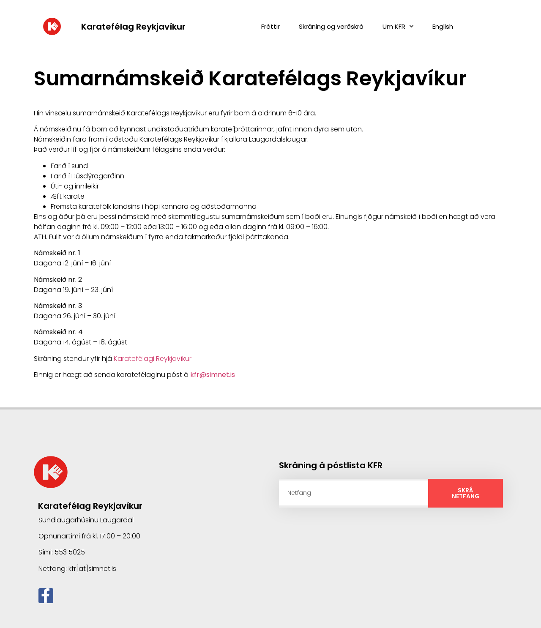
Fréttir (270, 26)
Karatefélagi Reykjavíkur (152, 358)
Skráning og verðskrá (331, 26)
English (442, 26)
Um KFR (398, 26)
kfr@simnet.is (212, 374)
